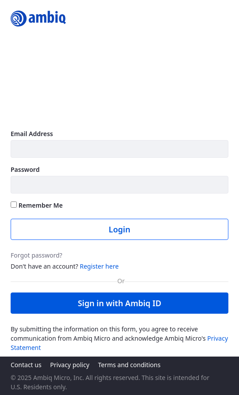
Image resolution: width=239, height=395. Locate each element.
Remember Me (37, 205)
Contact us (26, 365)
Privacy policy (69, 365)
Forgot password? (36, 255)
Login (120, 229)
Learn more (30, 114)
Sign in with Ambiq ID (120, 303)
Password (25, 169)
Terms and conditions (129, 365)
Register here (99, 266)
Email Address (32, 133)
